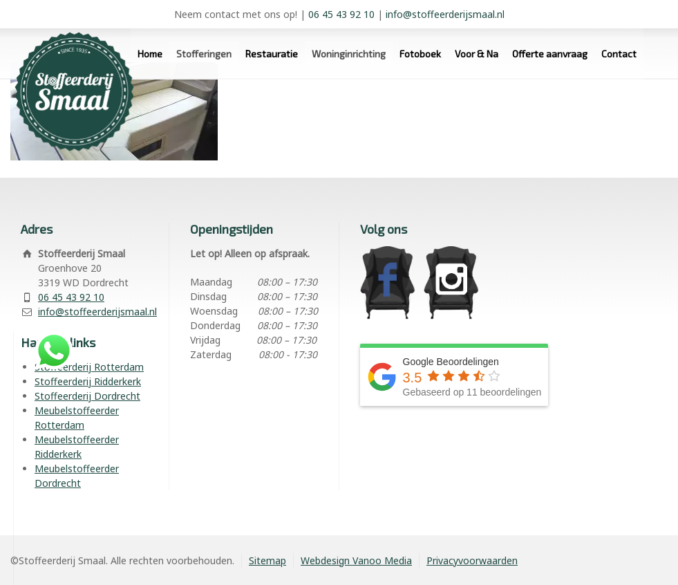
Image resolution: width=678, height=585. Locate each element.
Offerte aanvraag (549, 53)
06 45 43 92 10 (341, 14)
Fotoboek (420, 53)
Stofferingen (204, 53)
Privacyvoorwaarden (472, 560)
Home (150, 53)
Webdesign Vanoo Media (356, 560)
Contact (619, 53)
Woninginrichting (349, 53)
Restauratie (271, 53)
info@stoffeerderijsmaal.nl (445, 14)
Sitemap (267, 560)
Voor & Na (476, 53)
